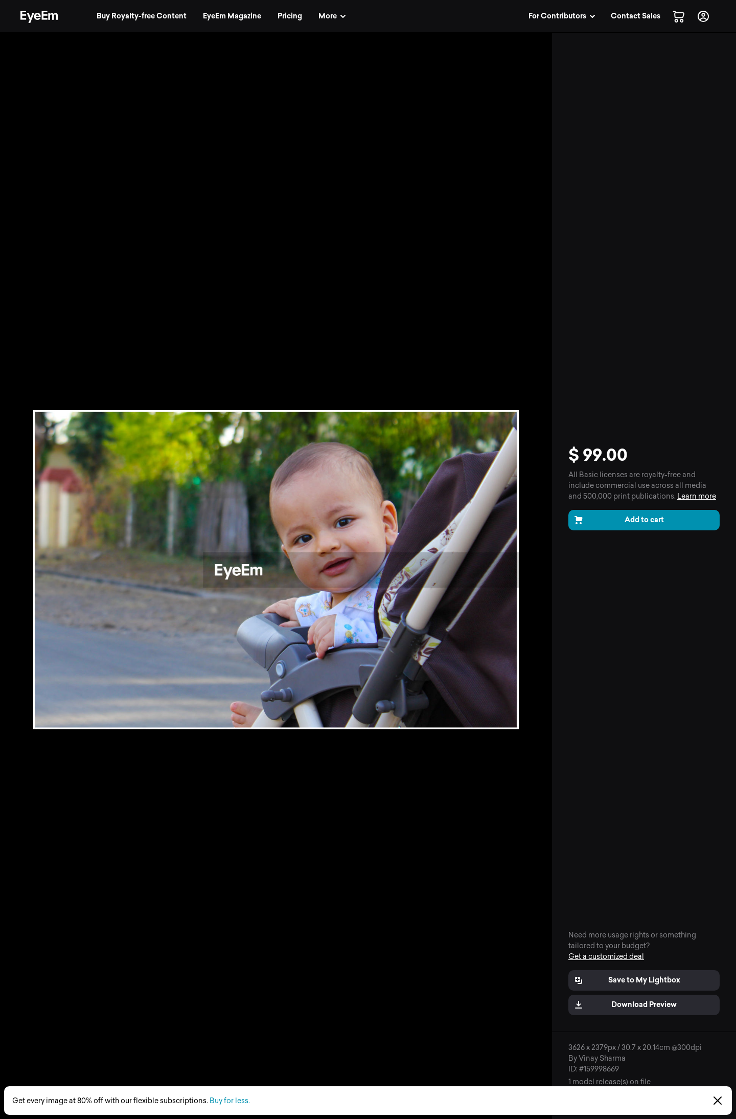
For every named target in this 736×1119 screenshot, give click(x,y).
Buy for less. (230, 1100)
